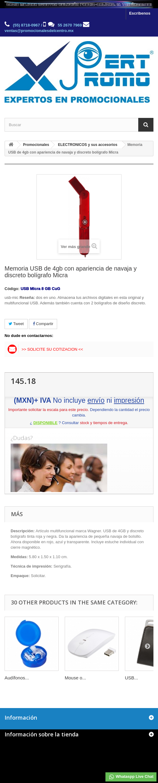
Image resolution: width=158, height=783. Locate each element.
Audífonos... (17, 677)
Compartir (43, 323)
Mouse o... (75, 677)
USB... (131, 677)
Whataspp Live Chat (130, 777)
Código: (12, 288)
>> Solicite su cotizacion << (52, 349)
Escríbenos (139, 13)
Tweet (16, 323)
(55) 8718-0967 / (27, 25)
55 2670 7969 (70, 25)
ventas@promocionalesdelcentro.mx (39, 30)
